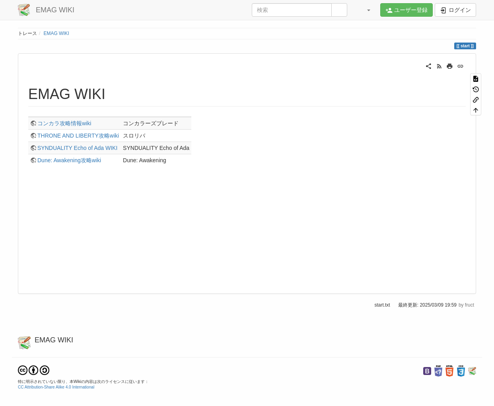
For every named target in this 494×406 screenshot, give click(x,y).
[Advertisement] (247, 230)
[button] (364, 10)
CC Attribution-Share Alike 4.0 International (56, 387)
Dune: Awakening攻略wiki (69, 160)
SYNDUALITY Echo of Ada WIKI (77, 148)
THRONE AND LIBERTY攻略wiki (78, 135)
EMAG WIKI (56, 33)
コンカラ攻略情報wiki (64, 123)
